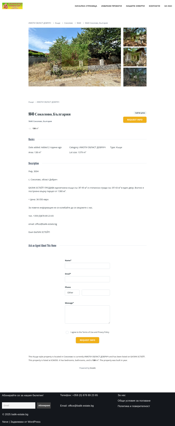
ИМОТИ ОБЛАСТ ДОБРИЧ (39, 23)
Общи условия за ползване (134, 400)
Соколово (68, 23)
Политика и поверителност (134, 406)
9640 (79, 23)
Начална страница (86, 6)
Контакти (154, 6)
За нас (168, 6)
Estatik (93, 368)
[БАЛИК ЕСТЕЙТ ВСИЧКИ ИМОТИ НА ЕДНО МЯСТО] (12, 6)
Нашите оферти (135, 6)
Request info (135, 119)
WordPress (34, 421)
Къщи (57, 23)
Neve (5, 421)
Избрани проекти (111, 6)
